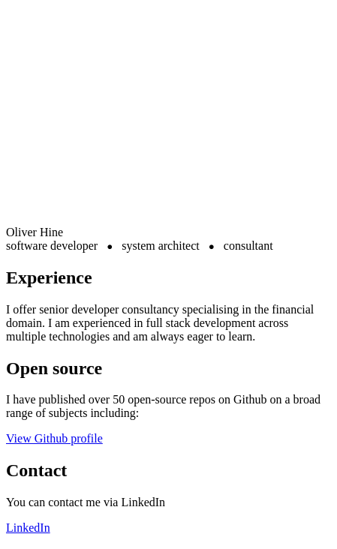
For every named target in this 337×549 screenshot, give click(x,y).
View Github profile (54, 438)
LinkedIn (28, 527)
